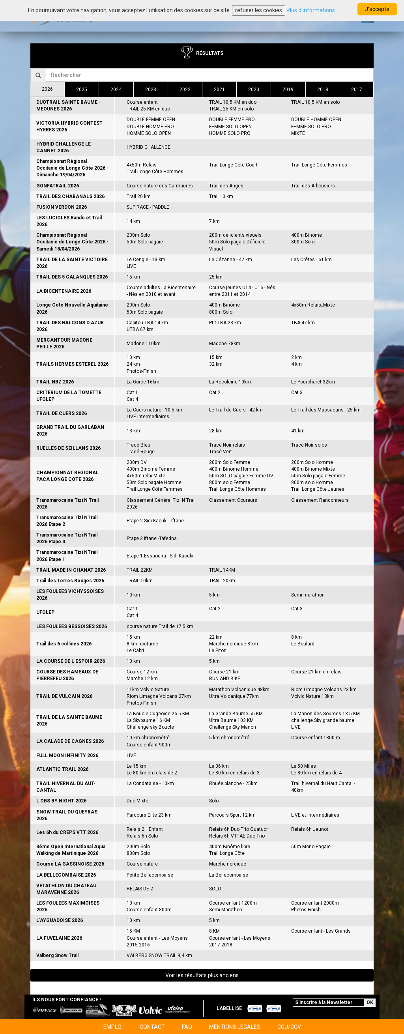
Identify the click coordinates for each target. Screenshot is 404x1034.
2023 (150, 89)
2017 (356, 89)
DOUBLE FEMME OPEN (151, 119)
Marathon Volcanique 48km (239, 689)
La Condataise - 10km (150, 783)
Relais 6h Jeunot (309, 829)
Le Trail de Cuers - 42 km (236, 410)
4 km (296, 364)
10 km (133, 357)
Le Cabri (135, 650)
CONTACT (152, 1027)
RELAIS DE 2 (140, 889)
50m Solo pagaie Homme (154, 482)
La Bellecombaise (228, 875)
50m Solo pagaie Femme (318, 476)
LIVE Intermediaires (148, 416)
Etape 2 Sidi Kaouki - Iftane (155, 521)
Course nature (142, 864)
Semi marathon (308, 595)
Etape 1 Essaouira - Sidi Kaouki (160, 556)
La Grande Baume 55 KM (236, 713)
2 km (296, 357)
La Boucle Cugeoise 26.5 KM (158, 713)
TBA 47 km (303, 322)
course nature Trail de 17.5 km (160, 626)
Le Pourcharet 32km (313, 382)
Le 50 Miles (303, 766)
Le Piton (217, 650)
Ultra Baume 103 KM (231, 720)
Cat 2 (215, 392)
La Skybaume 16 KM (148, 720)
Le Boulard (302, 644)
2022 (185, 89)
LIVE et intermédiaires (315, 815)
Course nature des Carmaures (160, 186)
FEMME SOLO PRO (311, 126)
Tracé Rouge (141, 451)
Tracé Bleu (138, 445)
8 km (296, 637)
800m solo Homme (312, 482)
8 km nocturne (142, 644)
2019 (288, 89)
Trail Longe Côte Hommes (155, 171)
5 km (214, 595)
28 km (216, 431)
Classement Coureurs (233, 500)
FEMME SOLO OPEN (230, 126)
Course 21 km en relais (316, 672)
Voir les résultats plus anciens (202, 975)
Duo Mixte (137, 801)
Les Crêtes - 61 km (311, 259)
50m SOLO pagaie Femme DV (241, 476)
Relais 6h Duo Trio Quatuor (238, 829)
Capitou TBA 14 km (147, 322)
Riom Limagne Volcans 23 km (324, 689)
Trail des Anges (226, 186)
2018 (322, 89)
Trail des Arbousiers (313, 186)
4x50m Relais (142, 165)
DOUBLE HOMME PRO (150, 126)
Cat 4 (132, 399)
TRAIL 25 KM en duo (148, 109)
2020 (253, 89)
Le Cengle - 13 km (146, 259)
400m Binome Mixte (313, 469)
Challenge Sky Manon (232, 727)
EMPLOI (113, 1027)
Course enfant (142, 102)
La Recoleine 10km (230, 382)
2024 (116, 89)
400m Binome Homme (233, 469)
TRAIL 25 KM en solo (231, 109)
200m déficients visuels (235, 235)
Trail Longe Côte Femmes (319, 165)
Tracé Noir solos (309, 445)
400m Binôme (306, 235)
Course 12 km (142, 672)
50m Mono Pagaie (311, 846)
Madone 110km (144, 343)
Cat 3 (297, 392)
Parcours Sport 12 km (232, 815)
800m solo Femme (229, 482)
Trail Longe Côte (227, 853)
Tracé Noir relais (227, 445)
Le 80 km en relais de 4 (316, 773)
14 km (133, 221)
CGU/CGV (289, 1027)
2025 (81, 89)
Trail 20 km (139, 196)
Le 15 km (136, 766)
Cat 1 (132, 392)
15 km (133, 277)
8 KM (214, 931)
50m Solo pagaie (145, 242)
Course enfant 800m (149, 909)
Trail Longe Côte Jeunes (317, 489)
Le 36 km (219, 766)
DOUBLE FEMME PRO (232, 119)
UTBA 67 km (140, 329)
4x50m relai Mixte (146, 476)
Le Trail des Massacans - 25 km (326, 410)
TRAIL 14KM (222, 570)
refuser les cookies (258, 10)
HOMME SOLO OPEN (149, 133)
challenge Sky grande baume (322, 720)
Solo (214, 801)
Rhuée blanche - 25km (233, 783)
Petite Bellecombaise (150, 875)
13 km (133, 431)
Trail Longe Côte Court (233, 165)
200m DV (137, 462)
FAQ (187, 1027)
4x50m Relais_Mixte (313, 305)
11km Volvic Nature (148, 689)
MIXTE (298, 133)
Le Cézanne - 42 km (230, 259)
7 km (214, 221)
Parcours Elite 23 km (149, 815)
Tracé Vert (220, 451)
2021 (219, 89)
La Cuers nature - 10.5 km (154, 410)
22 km (216, 637)
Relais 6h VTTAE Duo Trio (237, 836)
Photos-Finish (141, 371)
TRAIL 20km (222, 580)
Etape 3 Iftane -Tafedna (152, 538)
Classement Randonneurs (320, 500)
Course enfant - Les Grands (321, 931)
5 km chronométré (229, 737)
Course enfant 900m (149, 745)
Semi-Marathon (225, 909)
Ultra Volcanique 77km (234, 696)
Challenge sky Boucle (150, 727)
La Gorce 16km (143, 382)
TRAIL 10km (140, 580)
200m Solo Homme (312, 462)
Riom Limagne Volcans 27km (159, 696)
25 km (216, 277)
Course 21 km (224, 672)
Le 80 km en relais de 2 (152, 773)
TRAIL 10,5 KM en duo (232, 102)
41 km (298, 431)
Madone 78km (224, 343)
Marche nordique (227, 864)
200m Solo (138, 235)
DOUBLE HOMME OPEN (316, 119)
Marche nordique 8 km (233, 644)
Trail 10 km (221, 196)
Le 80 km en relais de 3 (234, 773)
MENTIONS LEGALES (234, 1027)
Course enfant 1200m (233, 903)
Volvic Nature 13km (312, 696)
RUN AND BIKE (224, 678)
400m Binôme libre (229, 846)
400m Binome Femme (151, 469)
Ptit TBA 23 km (225, 322)
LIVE (131, 266)
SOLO (215, 889)
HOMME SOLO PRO (230, 133)
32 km (216, 364)
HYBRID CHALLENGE (148, 147)
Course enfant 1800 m (315, 737)
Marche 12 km (142, 678)
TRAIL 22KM (140, 570)
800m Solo (302, 242)
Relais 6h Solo (142, 836)
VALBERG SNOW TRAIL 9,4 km (159, 955)
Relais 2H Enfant (145, 829)
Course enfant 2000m (315, 903)
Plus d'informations (310, 10)
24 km (133, 364)
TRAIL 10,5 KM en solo (315, 102)
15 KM (133, 931)
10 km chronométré (148, 737)
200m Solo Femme (229, 462)
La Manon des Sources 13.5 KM (325, 713)
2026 (47, 89)
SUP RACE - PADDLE (148, 207)
